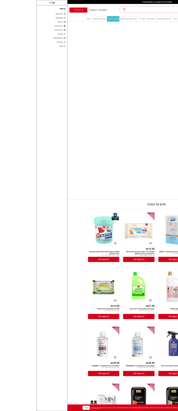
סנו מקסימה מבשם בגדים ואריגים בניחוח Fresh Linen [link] (108, 193)
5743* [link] (152, 356)
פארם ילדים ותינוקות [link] (31, 19)
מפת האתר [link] (123, 356)
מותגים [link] (48, 19)
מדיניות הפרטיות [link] (28, 408)
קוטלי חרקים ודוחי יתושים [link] (61, 19)
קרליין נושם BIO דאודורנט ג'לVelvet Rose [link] (72, 306)
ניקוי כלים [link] (115, 19)
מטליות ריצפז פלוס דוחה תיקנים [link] (41, 135)
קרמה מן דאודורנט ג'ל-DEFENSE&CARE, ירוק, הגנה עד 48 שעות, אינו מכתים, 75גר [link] (107, 250)
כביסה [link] (108, 19)
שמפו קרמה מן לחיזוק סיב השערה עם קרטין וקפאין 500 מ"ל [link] (37, 306)
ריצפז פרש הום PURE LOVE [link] (112, 135)
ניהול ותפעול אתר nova (89, 401)
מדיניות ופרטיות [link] (121, 347)
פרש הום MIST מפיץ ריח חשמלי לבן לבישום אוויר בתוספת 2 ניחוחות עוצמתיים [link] (36, 250)
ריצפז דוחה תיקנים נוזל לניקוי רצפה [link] (74, 135)
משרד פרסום (42, 401)
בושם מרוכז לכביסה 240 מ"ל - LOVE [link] (145, 249)
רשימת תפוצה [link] (94, 352)
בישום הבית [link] (83, 19)
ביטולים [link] (124, 360)
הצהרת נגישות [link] (150, 347)
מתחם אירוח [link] (143, 19)
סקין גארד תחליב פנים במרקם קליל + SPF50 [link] (107, 77)
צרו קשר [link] (124, 352)
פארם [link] (42, 19)
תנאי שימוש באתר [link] (149, 343)
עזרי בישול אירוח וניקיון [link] (96, 19)
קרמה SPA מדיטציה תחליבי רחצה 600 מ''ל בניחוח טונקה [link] (142, 306)
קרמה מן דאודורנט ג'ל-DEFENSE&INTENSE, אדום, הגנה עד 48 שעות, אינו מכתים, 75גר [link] (71, 250)
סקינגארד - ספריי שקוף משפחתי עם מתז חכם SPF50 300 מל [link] (141, 78)
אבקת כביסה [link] (66, 343)
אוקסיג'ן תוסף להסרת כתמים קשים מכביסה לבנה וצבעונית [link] (37, 78)
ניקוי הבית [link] (123, 19)
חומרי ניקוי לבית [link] (65, 352)
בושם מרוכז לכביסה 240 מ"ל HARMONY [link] (72, 192)
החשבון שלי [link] (95, 343)
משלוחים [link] (124, 365)
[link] (160, 10)
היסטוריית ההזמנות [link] (92, 347)
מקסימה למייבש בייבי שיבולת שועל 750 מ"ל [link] (142, 192)
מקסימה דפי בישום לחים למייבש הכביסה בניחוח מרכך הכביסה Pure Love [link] (143, 136)
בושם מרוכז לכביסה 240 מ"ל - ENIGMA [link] (38, 192)
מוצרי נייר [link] (74, 19)
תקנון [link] (125, 343)
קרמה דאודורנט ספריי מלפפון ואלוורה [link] (109, 306)
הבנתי (19, 408)
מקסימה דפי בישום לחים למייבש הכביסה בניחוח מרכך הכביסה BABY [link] (72, 78)
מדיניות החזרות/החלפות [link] (118, 369)
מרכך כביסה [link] (67, 347)
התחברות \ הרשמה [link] (31, 10)
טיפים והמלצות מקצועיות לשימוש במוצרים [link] (118, 374)
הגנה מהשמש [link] (154, 19)
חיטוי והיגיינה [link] (133, 19)
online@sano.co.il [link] (148, 352)
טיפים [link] (21, 19)
